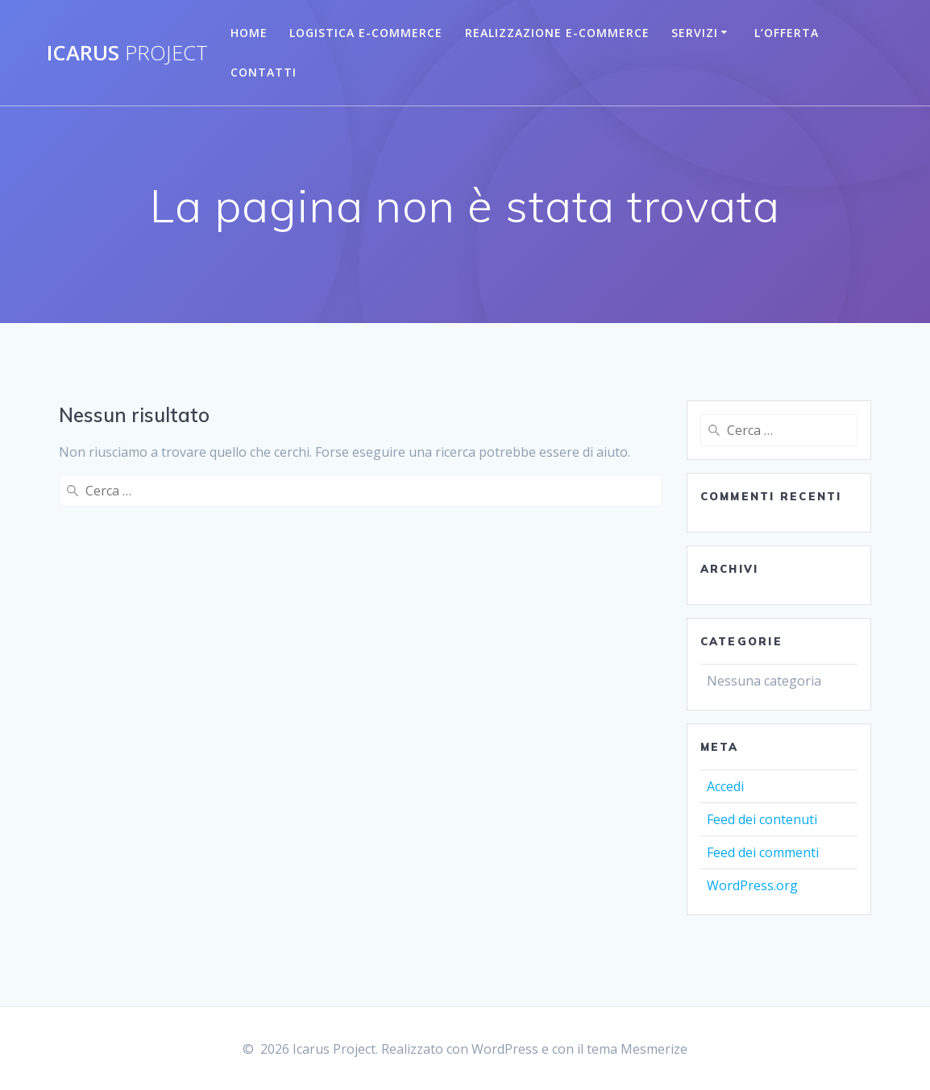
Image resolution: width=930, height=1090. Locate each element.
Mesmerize (654, 1049)
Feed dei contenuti (762, 819)
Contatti (263, 72)
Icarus (127, 53)
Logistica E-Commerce (365, 32)
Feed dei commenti (763, 852)
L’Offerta (786, 32)
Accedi (725, 786)
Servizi (694, 32)
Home (249, 32)
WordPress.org (752, 885)
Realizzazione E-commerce (557, 32)
